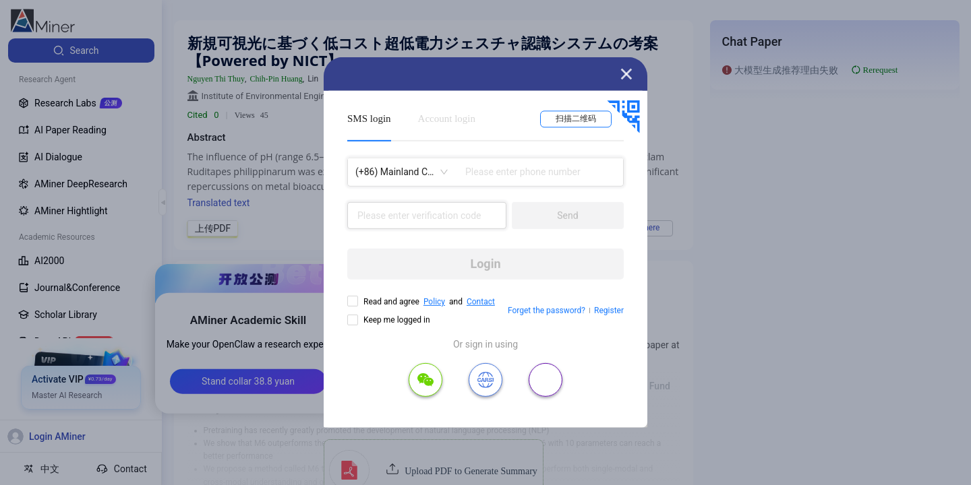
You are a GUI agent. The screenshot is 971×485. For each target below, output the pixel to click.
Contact (481, 301)
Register (609, 310)
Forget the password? (546, 310)
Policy (434, 301)
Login (485, 264)
